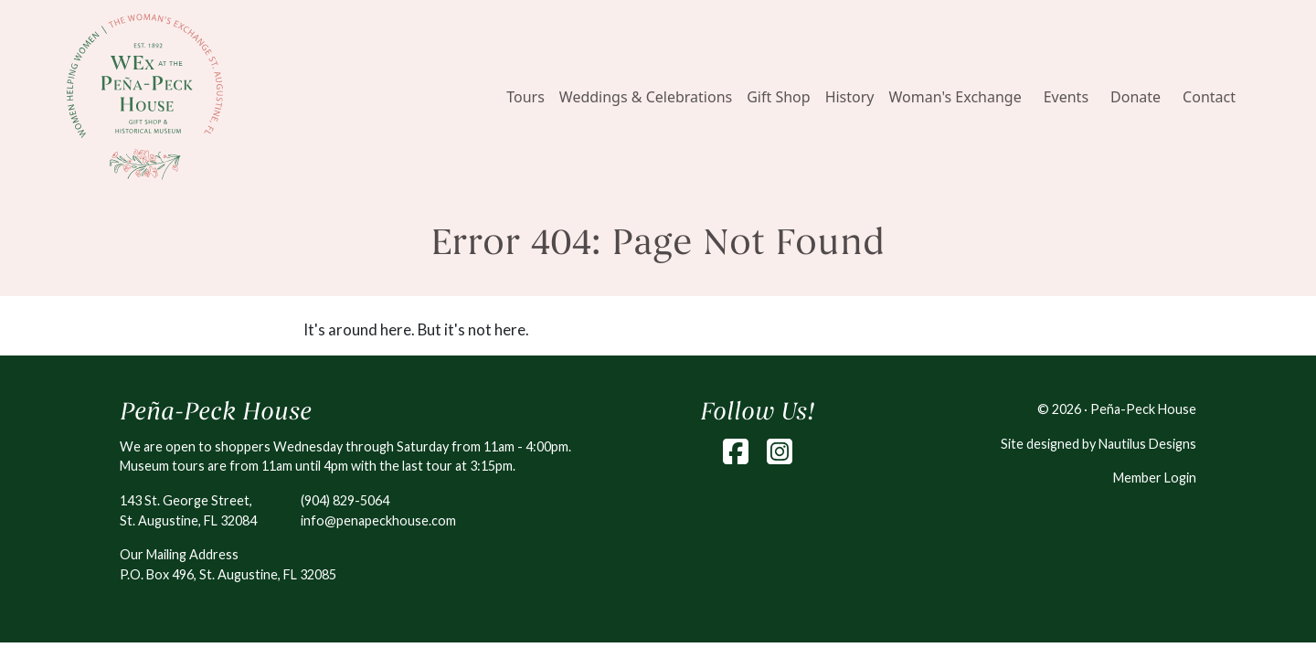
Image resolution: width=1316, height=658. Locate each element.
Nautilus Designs (1147, 443)
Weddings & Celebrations (645, 97)
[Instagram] (779, 451)
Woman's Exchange (955, 97)
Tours (525, 97)
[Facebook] (735, 451)
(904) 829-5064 (345, 500)
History (850, 97)
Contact (1209, 97)
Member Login (1154, 477)
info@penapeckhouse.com (378, 520)
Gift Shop (778, 97)
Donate (1135, 97)
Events (1066, 97)
